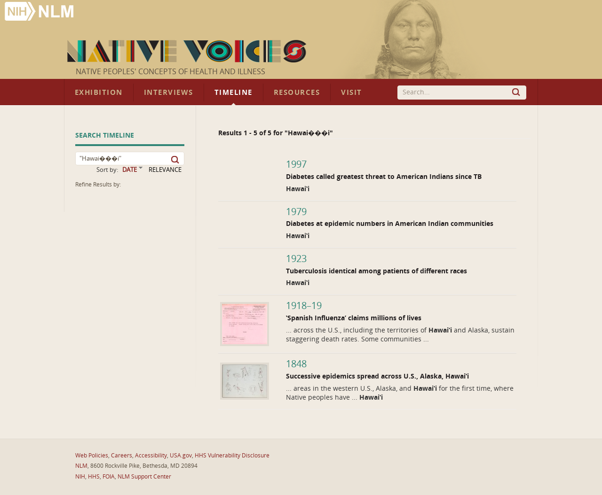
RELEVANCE (165, 169)
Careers (121, 455)
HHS (94, 476)
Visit (351, 92)
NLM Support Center (144, 476)
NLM (81, 466)
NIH (80, 476)
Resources (297, 92)
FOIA (109, 476)
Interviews (168, 92)
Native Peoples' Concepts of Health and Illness (170, 71)
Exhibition (99, 92)
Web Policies (91, 455)
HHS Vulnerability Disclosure (232, 455)
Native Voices (187, 51)
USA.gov (181, 455)
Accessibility (151, 455)
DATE (129, 169)
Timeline (233, 92)
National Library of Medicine (40, 12)
